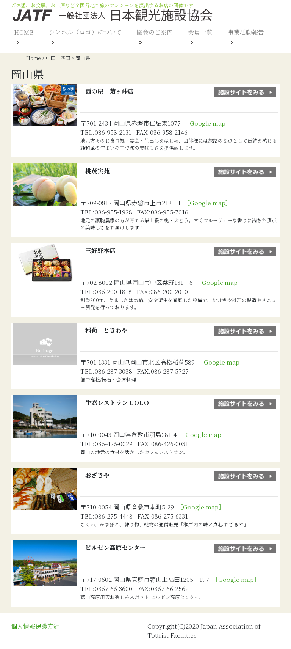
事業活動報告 (246, 32)
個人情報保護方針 (35, 626)
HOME (24, 32)
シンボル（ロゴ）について (85, 32)
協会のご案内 (154, 32)
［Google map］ (209, 123)
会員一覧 (200, 32)
